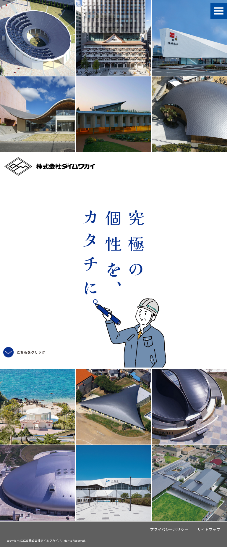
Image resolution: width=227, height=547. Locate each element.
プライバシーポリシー (169, 529)
